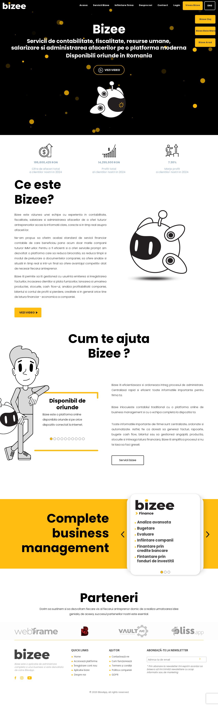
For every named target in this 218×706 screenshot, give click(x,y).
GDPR (115, 674)
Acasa (84, 5)
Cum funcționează (122, 661)
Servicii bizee (127, 460)
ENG (209, 5)
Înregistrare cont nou (85, 665)
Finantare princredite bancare (152, 548)
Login (176, 5)
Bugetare (146, 528)
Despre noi (145, 5)
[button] (51, 439)
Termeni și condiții (122, 665)
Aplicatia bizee (82, 670)
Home (77, 656)
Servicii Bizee (101, 5)
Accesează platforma (85, 661)
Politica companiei (122, 670)
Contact (163, 5)
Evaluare (145, 534)
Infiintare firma (124, 5)
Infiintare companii (155, 540)
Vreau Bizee (192, 5)
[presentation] (122, 534)
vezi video (109, 70)
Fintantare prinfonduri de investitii (155, 559)
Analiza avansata (154, 522)
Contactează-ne (120, 656)
